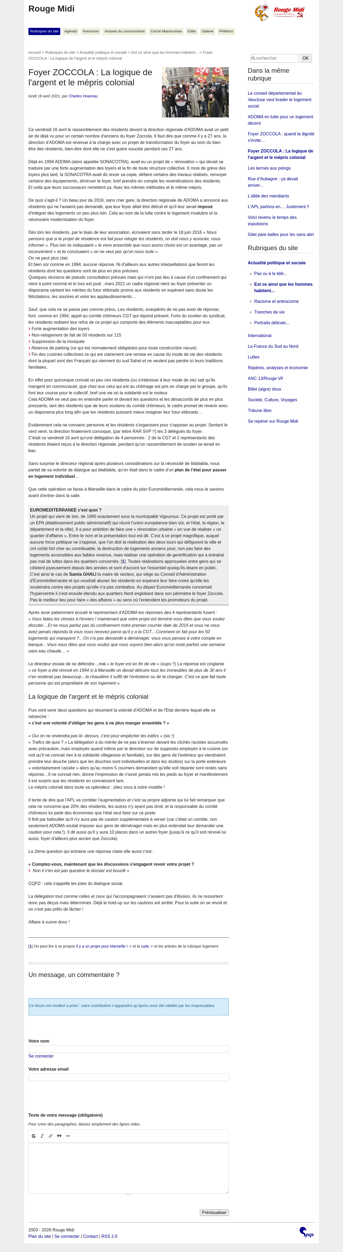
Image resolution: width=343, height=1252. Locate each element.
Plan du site (39, 1236)
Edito (192, 31)
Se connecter (41, 1056)
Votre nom (38, 1041)
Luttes (254, 357)
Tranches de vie (269, 312)
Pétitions (226, 31)
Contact (90, 1236)
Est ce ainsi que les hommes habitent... (164, 52)
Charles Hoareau (83, 96)
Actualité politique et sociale (103, 52)
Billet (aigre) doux (264, 389)
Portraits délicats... (272, 322)
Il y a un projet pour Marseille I (102, 946)
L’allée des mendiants (268, 196)
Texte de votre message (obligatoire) (65, 1115)
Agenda (70, 31)
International (259, 335)
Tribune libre (259, 410)
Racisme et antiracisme (276, 301)
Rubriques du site (44, 31)
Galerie (208, 31)
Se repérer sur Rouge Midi (273, 421)
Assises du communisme (125, 31)
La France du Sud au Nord (273, 346)
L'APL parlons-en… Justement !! (278, 206)
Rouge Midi (51, 8)
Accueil (34, 52)
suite (145, 946)
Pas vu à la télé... (270, 273)
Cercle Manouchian (166, 31)
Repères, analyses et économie (278, 367)
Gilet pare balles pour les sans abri (281, 234)
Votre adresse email (48, 1069)
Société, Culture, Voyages (272, 400)
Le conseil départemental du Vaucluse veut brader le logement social (279, 99)
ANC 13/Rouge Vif (265, 378)
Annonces (91, 31)
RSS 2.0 (109, 1236)
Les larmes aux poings (269, 168)
